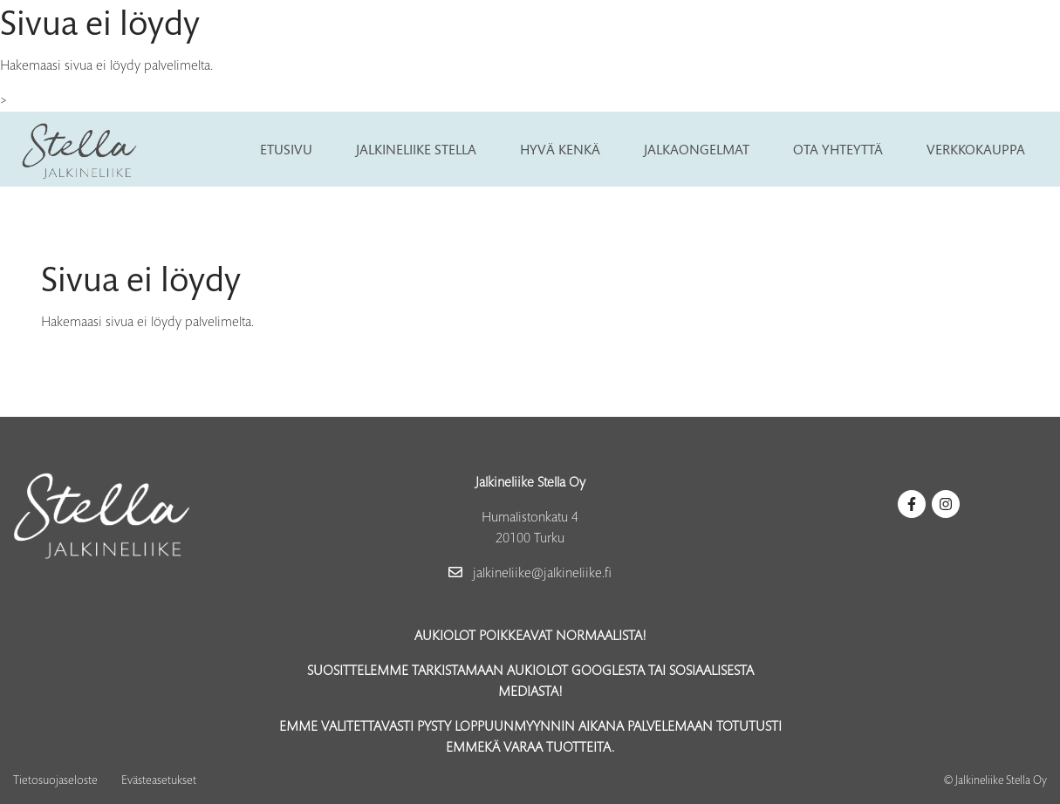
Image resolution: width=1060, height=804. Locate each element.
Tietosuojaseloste (55, 781)
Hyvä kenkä (560, 149)
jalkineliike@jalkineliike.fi (530, 574)
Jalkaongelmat (696, 149)
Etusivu (286, 149)
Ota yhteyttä (838, 149)
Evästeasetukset (158, 781)
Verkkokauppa (976, 149)
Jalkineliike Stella (416, 149)
